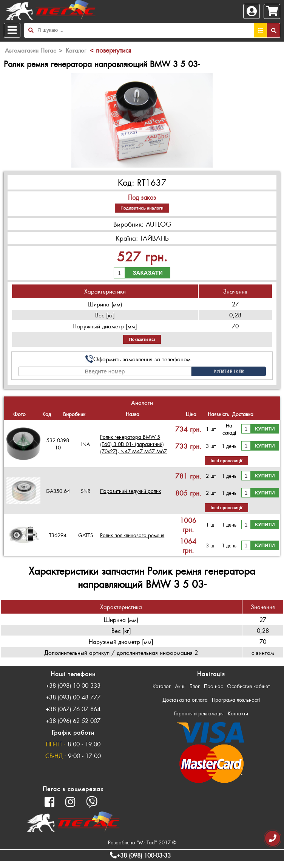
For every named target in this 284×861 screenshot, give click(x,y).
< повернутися (110, 49)
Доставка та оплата (185, 699)
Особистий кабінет (248, 686)
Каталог (162, 686)
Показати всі (142, 339)
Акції (180, 686)
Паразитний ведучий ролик (130, 490)
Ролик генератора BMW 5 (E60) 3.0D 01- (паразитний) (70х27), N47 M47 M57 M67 (133, 444)
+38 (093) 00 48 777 (73, 697)
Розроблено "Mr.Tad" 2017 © (142, 842)
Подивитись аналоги (142, 208)
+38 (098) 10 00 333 (73, 685)
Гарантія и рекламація (199, 713)
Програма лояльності (236, 699)
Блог (195, 686)
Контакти (238, 713)
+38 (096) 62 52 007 (73, 720)
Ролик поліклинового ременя (132, 535)
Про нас (213, 686)
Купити (265, 429)
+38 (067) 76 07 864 (73, 709)
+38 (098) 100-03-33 (140, 855)
